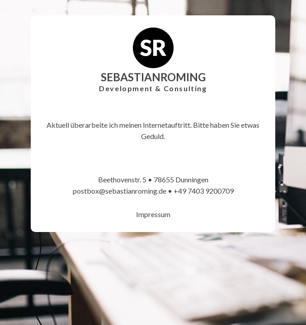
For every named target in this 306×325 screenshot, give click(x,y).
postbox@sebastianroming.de (119, 190)
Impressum (153, 214)
